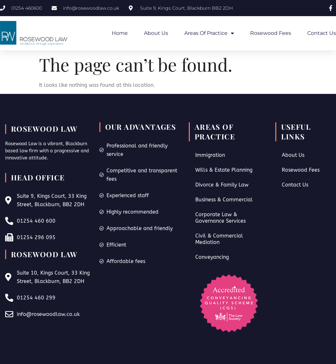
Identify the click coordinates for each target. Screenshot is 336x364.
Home (120, 33)
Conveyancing (212, 257)
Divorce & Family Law (222, 185)
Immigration (210, 155)
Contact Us (321, 33)
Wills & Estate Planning (223, 170)
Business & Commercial (224, 200)
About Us (156, 33)
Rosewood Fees (270, 33)
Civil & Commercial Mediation (219, 239)
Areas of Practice (209, 33)
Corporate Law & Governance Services (220, 217)
